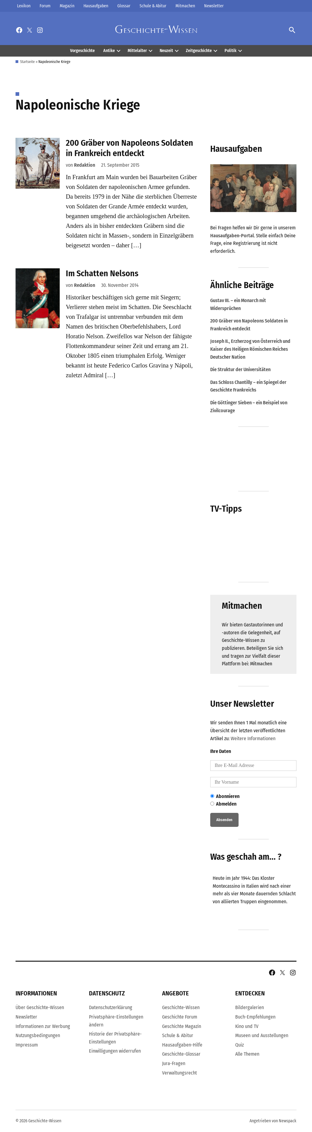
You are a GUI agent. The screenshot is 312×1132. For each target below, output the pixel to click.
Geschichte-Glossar (181, 1054)
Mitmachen (185, 6)
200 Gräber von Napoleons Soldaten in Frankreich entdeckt (129, 148)
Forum (45, 6)
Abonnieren (224, 796)
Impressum (27, 1045)
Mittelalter (137, 50)
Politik (230, 50)
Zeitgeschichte (199, 50)
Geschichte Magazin (181, 1026)
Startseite (27, 62)
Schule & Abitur (153, 6)
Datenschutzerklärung (110, 1007)
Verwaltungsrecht (179, 1073)
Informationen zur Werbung (43, 1026)
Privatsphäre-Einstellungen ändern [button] (116, 1021)
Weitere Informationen (253, 738)
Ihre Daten (220, 751)
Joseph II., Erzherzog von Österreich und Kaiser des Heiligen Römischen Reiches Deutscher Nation (250, 349)
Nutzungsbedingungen (38, 1035)
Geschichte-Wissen (181, 1007)
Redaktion (84, 165)
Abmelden (223, 804)
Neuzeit (166, 50)
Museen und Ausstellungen (261, 1035)
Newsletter (214, 6)
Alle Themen (247, 1054)
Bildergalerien (249, 1007)
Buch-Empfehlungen (255, 1017)
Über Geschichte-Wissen (40, 1007)
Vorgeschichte (82, 50)
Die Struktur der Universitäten (240, 369)
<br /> (256, 895)
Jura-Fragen (173, 1063)
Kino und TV (246, 1026)
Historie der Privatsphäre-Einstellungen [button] (115, 1038)
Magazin (67, 6)
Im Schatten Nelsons (102, 273)
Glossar (123, 6)
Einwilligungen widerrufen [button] (115, 1051)
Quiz (239, 1045)
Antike (109, 50)
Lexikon (23, 6)
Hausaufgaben (95, 6)
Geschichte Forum (179, 1017)
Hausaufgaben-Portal (232, 236)
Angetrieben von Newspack (273, 1120)
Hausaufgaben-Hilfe (182, 1045)
